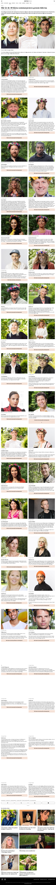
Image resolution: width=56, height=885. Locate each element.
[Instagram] (5, 879)
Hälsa (17, 3)
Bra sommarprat (33, 800)
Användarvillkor (51, 879)
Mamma (27, 3)
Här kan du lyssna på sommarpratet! (41, 605)
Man (30, 3)
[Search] (54, 1)
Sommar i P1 (8, 800)
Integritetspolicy (43, 879)
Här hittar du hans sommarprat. (14, 280)
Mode (2, 3)
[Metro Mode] (28, 1)
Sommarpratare (13, 800)
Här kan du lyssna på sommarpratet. (14, 94)
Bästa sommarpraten (26, 800)
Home (20, 3)
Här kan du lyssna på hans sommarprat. (14, 640)
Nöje (10, 3)
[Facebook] (2, 879)
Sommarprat (3, 800)
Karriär (23, 3)
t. (41, 422)
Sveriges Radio (19, 800)
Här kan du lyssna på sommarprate (41, 420)
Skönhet (13, 3)
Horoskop (6, 3)
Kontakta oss (36, 879)
